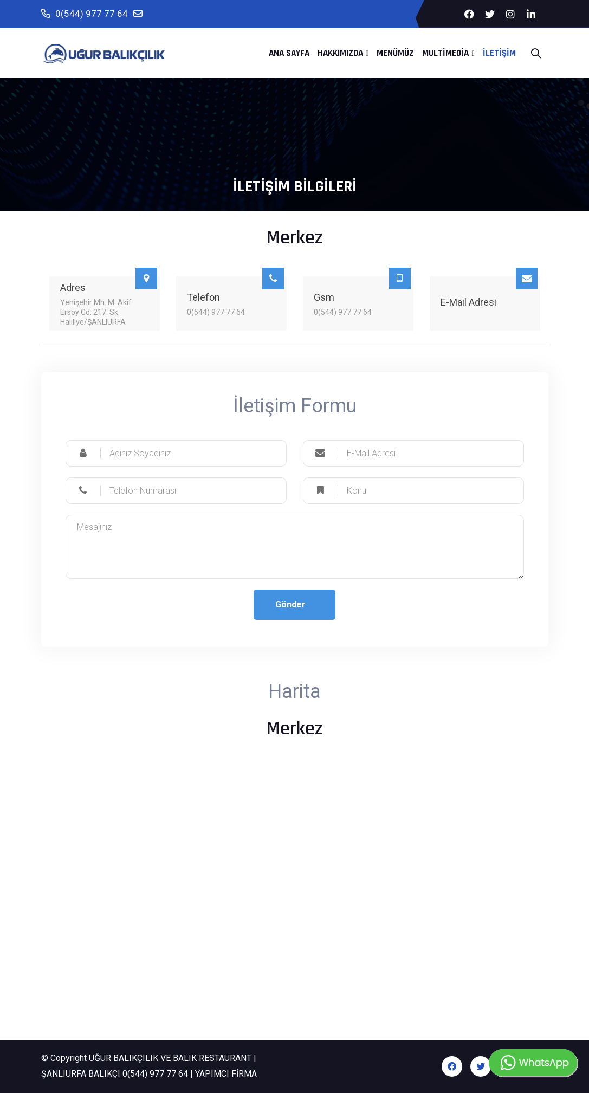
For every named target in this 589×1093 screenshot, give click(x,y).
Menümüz (395, 53)
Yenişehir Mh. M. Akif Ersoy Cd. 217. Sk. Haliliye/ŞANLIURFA (96, 312)
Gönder (290, 604)
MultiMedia (445, 53)
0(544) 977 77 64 (84, 13)
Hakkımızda (340, 53)
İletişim (499, 53)
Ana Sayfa (289, 53)
